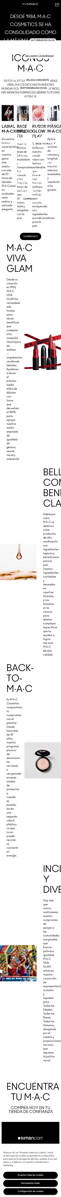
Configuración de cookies (30, 1191)
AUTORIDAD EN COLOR (42, 40)
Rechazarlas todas (30, 1183)
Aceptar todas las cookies (30, 1175)
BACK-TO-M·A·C (44, 144)
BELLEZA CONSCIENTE (37, 80)
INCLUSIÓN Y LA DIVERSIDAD (39, 56)
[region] (30, 1170)
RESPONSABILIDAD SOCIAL (33, 88)
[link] (30, 199)
